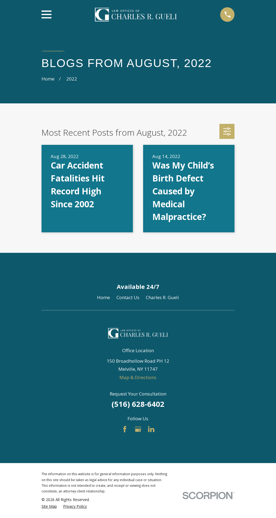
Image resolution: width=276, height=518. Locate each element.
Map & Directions (137, 377)
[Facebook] (125, 429)
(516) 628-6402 (138, 404)
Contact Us (127, 297)
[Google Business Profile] (138, 429)
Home (103, 297)
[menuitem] (49, 506)
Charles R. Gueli (162, 297)
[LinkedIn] (151, 429)
